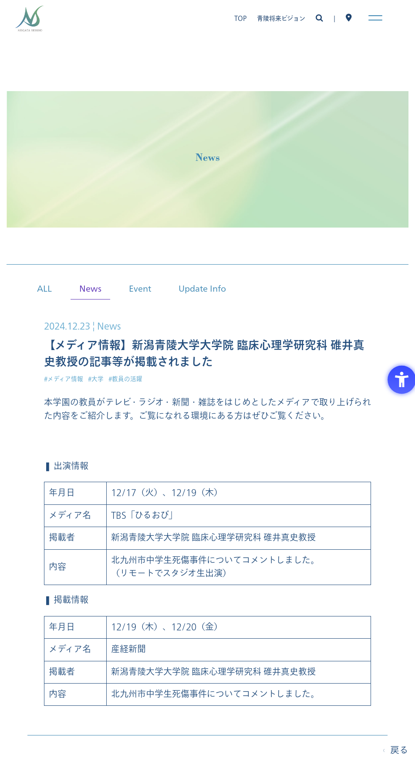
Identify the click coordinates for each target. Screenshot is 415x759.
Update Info (202, 288)
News (90, 288)
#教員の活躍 (125, 379)
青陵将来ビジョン (281, 18)
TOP (240, 18)
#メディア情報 (63, 379)
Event (140, 288)
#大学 (96, 379)
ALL (44, 288)
